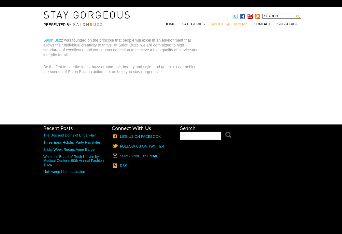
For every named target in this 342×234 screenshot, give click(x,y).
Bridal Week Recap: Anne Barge (69, 149)
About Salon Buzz (229, 24)
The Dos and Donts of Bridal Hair (69, 135)
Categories (193, 24)
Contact (262, 24)
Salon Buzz (53, 40)
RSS (123, 166)
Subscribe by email (139, 156)
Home (169, 24)
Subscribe (287, 24)
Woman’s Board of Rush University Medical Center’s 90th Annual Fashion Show (73, 160)
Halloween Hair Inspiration (64, 172)
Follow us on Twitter (142, 146)
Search (187, 128)
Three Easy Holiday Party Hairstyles (72, 142)
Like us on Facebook (140, 136)
